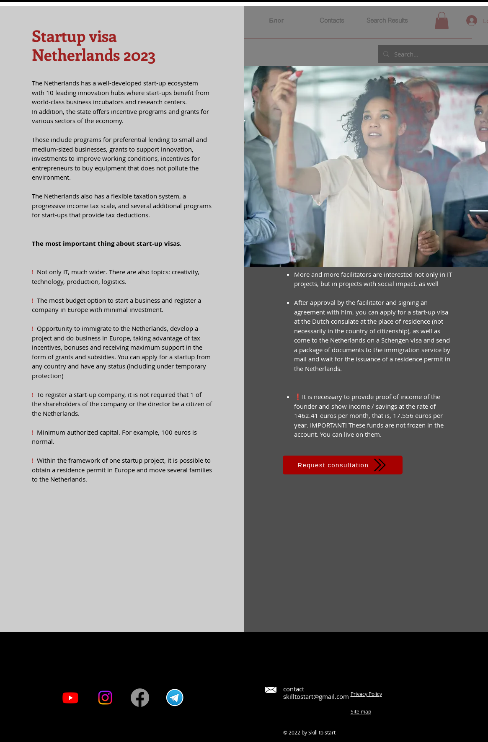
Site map (361, 711)
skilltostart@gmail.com (316, 696)
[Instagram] (105, 697)
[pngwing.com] (174, 697)
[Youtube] (70, 697)
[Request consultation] (343, 465)
